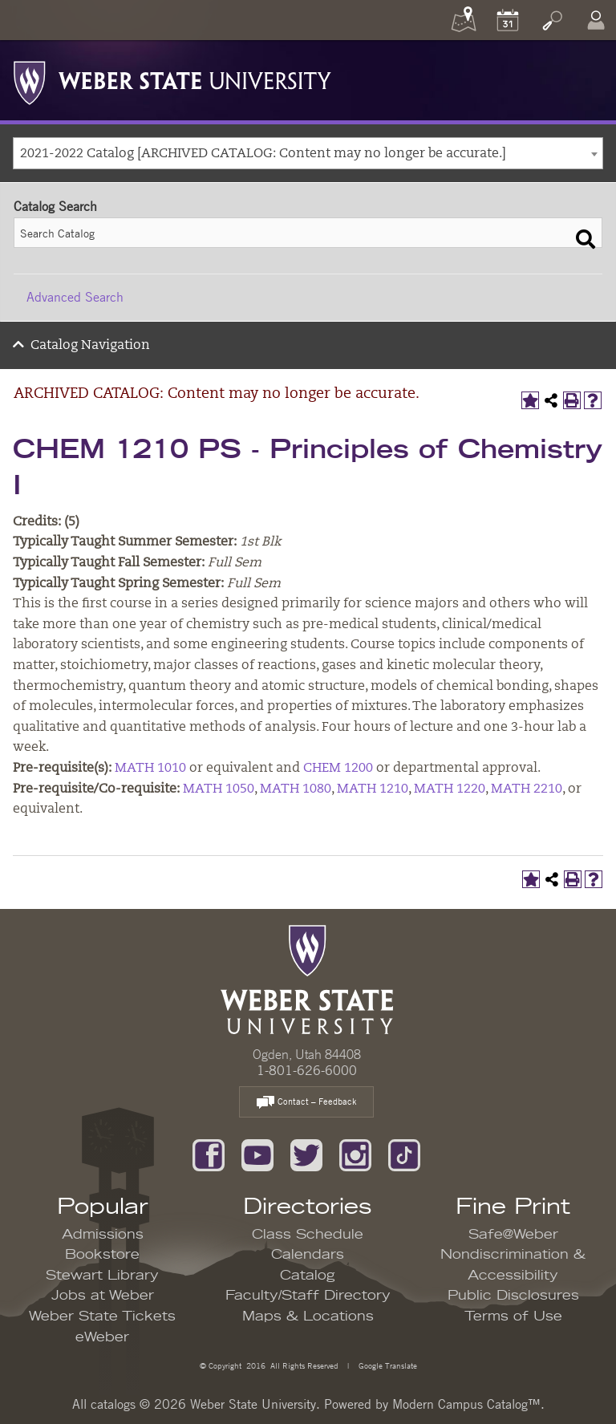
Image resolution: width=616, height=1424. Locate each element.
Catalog (307, 1275)
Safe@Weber (513, 1234)
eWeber (102, 1337)
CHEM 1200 (338, 768)
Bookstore (102, 1254)
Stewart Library (102, 1275)
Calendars (307, 1254)
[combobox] (308, 153)
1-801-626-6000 (307, 1070)
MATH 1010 (150, 768)
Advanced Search (75, 297)
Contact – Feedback (306, 1102)
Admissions (103, 1234)
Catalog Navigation (90, 345)
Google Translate (386, 1365)
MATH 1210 (372, 789)
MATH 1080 (295, 789)
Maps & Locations (308, 1316)
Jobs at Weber (102, 1295)
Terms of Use (513, 1316)
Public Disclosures (513, 1295)
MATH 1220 (449, 789)
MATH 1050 (218, 789)
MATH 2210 (526, 789)
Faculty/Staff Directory (308, 1295)
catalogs (113, 1404)
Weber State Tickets (102, 1316)
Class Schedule (307, 1234)
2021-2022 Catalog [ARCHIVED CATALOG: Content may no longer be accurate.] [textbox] (263, 154)
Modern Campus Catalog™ (466, 1404)
